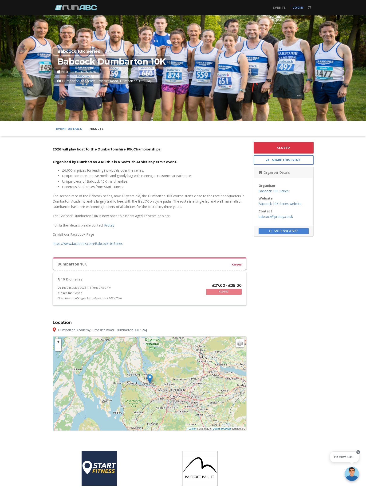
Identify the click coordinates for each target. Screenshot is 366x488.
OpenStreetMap (222, 428)
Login (298, 7)
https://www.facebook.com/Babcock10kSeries (88, 243)
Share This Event (283, 160)
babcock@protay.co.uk (276, 216)
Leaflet (192, 428)
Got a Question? (283, 230)
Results (96, 129)
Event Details (69, 129)
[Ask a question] (352, 474)
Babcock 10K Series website (280, 203)
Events (279, 7)
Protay (109, 225)
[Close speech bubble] (358, 452)
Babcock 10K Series (274, 191)
